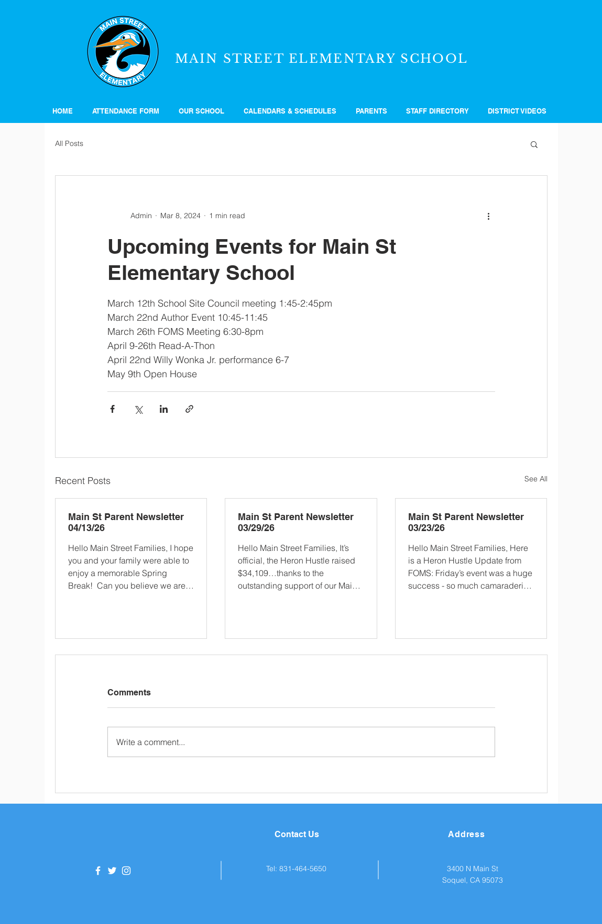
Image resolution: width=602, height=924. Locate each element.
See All (536, 478)
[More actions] (489, 215)
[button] (203, 111)
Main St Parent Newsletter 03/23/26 (466, 522)
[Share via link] (189, 409)
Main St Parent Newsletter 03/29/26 (296, 522)
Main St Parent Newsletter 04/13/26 (126, 522)
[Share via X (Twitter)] (138, 409)
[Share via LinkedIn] (164, 409)
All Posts (69, 143)
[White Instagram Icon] (126, 870)
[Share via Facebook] (112, 409)
